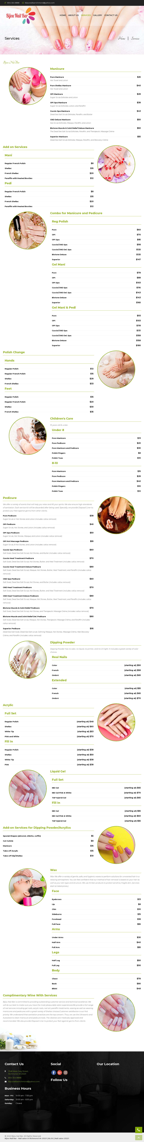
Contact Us (111, 15)
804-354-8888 (12, 3)
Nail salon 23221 (62, 1138)
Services (86, 15)
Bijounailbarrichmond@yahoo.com (38, 3)
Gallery (97, 15)
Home (63, 15)
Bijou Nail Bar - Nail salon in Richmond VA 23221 (26, 1138)
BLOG (50, 1138)
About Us (73, 15)
